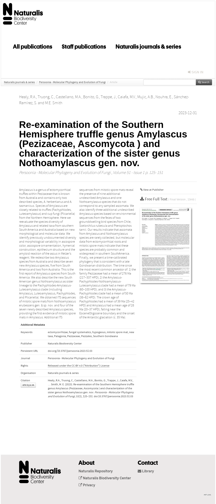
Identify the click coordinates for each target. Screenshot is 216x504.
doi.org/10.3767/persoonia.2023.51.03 (70, 351)
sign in (195, 72)
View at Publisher (152, 189)
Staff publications (84, 46)
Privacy (87, 485)
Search (203, 82)
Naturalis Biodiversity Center (105, 478)
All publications (32, 46)
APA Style (28, 385)
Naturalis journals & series (148, 46)
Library (146, 471)
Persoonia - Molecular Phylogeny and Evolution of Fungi (72, 82)
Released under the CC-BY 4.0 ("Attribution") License (78, 365)
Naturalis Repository (96, 471)
